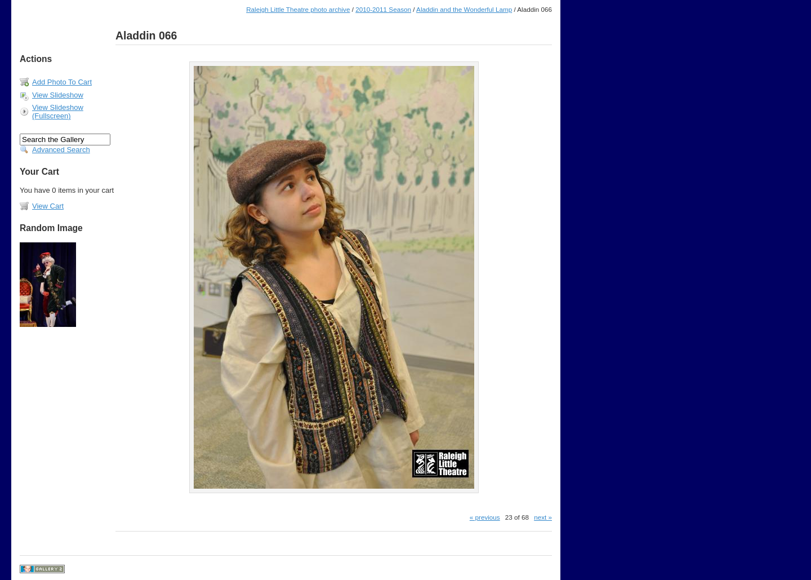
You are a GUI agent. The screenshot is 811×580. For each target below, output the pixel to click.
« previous (485, 517)
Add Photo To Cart (62, 82)
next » (543, 517)
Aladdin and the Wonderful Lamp (464, 9)
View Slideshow (57, 95)
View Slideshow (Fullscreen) (57, 111)
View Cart (48, 206)
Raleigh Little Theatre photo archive (298, 9)
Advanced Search (61, 149)
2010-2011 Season (383, 9)
